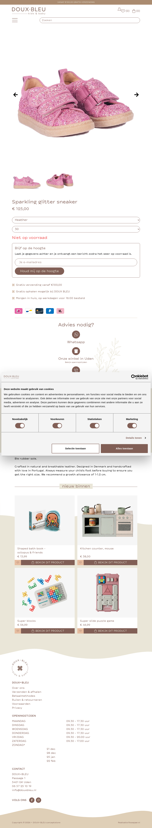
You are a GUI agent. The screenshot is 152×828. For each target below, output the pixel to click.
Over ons (18, 688)
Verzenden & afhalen (26, 692)
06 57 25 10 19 (21, 786)
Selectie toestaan (75, 448)
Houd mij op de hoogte (39, 271)
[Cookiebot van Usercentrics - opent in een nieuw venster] (133, 377)
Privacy (17, 708)
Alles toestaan (124, 448)
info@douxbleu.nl (24, 790)
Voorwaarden (21, 704)
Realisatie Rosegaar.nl (129, 822)
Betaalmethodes (23, 696)
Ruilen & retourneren (27, 700)
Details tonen (134, 437)
